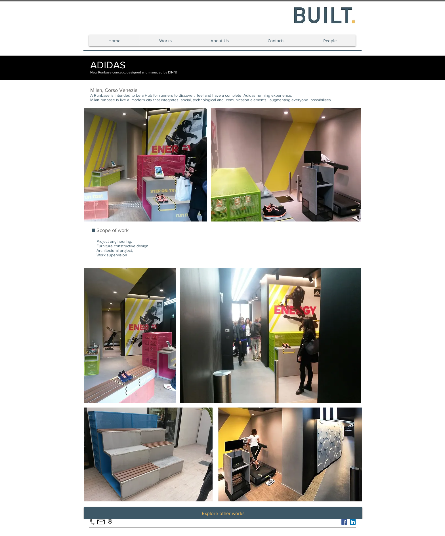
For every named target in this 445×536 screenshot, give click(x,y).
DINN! (172, 72)
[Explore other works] (223, 513)
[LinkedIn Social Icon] (353, 522)
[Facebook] (344, 522)
